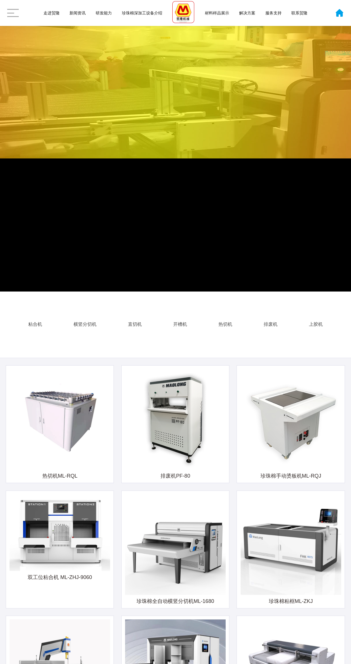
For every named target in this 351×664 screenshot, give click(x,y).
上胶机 (316, 320)
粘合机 (35, 320)
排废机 (271, 320)
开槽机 (180, 320)
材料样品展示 (217, 13)
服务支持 (273, 13)
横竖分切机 (85, 320)
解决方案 (247, 13)
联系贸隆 (299, 13)
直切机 (135, 320)
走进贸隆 (52, 13)
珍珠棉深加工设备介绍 (142, 13)
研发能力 (104, 13)
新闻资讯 (77, 13)
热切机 (225, 320)
